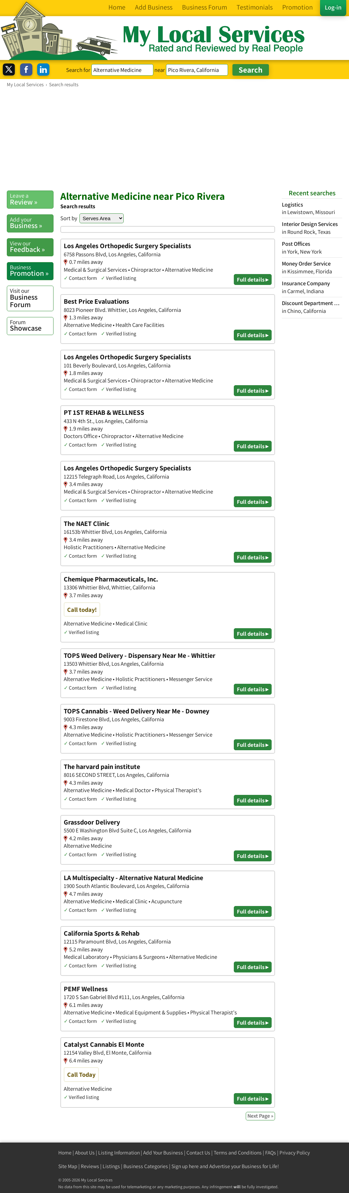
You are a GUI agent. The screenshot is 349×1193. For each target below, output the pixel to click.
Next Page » (260, 1115)
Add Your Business (163, 1152)
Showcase (31, 325)
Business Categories (145, 1166)
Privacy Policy (294, 1152)
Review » (31, 199)
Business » (31, 222)
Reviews (90, 1166)
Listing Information (119, 1152)
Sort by (68, 218)
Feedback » (31, 246)
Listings (111, 1166)
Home (65, 1152)
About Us (85, 1152)
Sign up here (185, 1166)
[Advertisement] (174, 138)
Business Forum (31, 298)
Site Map (67, 1166)
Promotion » (31, 270)
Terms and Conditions (238, 1152)
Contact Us (198, 1152)
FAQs (270, 1152)
